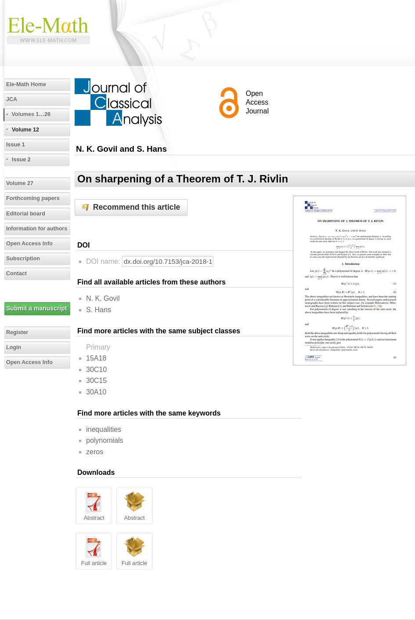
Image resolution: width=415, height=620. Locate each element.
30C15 (96, 380)
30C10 (96, 369)
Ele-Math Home (26, 84)
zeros (94, 452)
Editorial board (25, 214)
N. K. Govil (102, 298)
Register (17, 332)
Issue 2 (21, 160)
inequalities (103, 429)
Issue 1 (15, 145)
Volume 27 (19, 183)
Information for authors (36, 229)
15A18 (96, 358)
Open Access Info (29, 244)
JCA (11, 99)
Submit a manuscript (36, 308)
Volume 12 (25, 130)
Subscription (23, 258)
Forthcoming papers (33, 198)
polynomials (104, 440)
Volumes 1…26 (31, 114)
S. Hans (98, 310)
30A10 (96, 392)
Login (13, 347)
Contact (16, 273)
